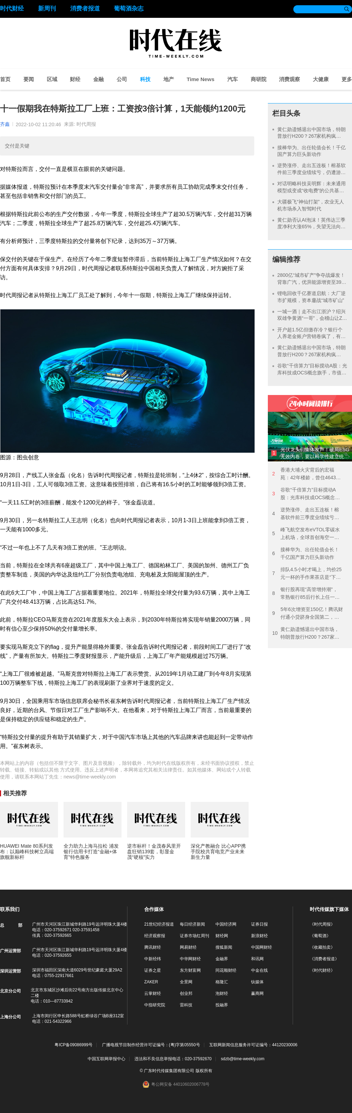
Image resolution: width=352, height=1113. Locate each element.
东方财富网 (190, 970)
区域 (52, 79)
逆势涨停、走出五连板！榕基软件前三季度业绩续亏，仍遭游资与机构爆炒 (311, 172)
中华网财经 (190, 958)
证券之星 (152, 970)
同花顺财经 (225, 970)
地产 (168, 79)
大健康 (321, 79)
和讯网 (257, 958)
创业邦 (186, 993)
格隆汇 (221, 981)
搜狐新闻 (223, 947)
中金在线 (259, 970)
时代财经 (12, 8)
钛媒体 (257, 981)
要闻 (28, 79)
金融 (98, 79)
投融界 (221, 1005)
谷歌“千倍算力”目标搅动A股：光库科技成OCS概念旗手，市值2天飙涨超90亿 (312, 372)
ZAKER (151, 981)
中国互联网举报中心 (106, 1058)
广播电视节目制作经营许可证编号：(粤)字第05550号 (151, 1045)
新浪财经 (259, 935)
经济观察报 (154, 935)
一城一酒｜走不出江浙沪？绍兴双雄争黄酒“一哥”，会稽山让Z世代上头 (312, 318)
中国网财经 (261, 947)
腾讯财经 (152, 947)
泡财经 (221, 993)
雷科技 (186, 1005)
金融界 (221, 958)
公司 (122, 79)
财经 (75, 79)
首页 (5, 79)
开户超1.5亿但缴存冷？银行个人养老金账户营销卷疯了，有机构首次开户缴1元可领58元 (311, 336)
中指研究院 (154, 1005)
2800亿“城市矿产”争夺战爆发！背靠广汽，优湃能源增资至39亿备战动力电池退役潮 (311, 282)
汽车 (232, 79)
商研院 (258, 79)
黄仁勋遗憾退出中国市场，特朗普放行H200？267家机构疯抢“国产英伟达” (311, 136)
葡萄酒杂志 (129, 8)
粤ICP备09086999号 (73, 1045)
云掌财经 (152, 993)
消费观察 (289, 79)
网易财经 (188, 947)
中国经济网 (225, 924)
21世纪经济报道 (159, 924)
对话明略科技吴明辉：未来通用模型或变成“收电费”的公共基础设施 (311, 190)
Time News (200, 79)
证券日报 (259, 924)
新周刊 (47, 8)
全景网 (186, 981)
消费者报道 (85, 8)
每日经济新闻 (192, 924)
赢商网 (257, 993)
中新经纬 (152, 958)
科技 (145, 79)
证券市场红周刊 (194, 935)
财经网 (221, 935)
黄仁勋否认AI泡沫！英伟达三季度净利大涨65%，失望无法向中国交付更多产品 (311, 226)
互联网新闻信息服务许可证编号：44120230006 (253, 1045)
